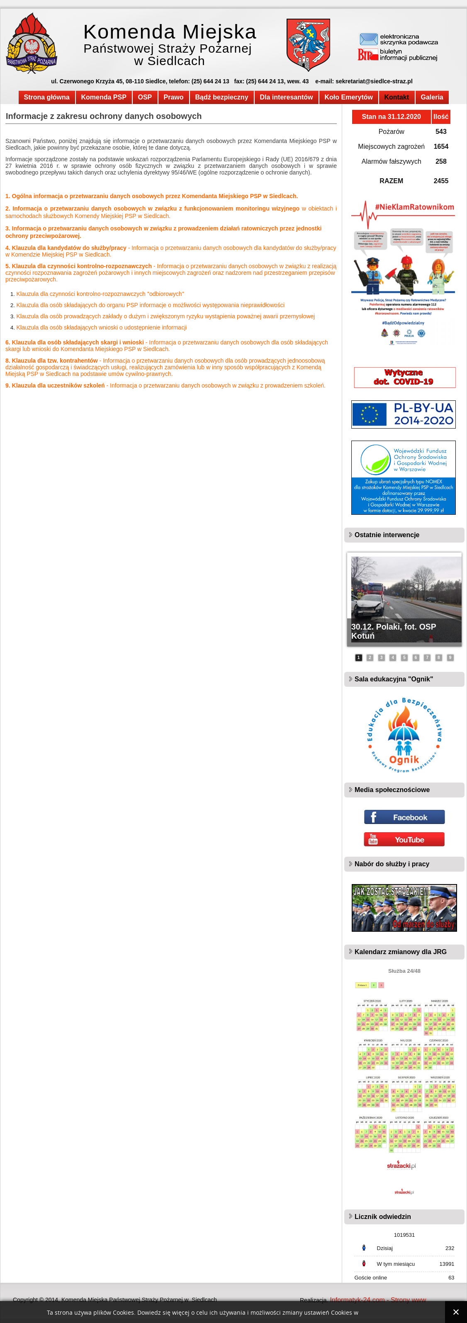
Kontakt (396, 97)
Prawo (174, 97)
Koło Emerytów (349, 97)
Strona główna (47, 97)
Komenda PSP (103, 97)
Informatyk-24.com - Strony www (378, 1300)
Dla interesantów (286, 97)
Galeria (432, 97)
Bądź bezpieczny (221, 97)
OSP (145, 97)
